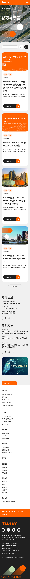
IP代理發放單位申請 (7, 419)
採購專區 (4, 511)
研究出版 (4, 473)
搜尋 (26, 47)
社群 (10, 74)
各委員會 (4, 487)
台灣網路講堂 (5, 447)
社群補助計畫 (5, 450)
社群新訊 (4, 467)
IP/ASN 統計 (5, 424)
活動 (5, 74)
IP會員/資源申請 (6, 416)
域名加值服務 (5, 400)
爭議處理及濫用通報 (7, 405)
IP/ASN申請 (11, 577)
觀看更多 (15, 287)
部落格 (4, 458)
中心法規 (4, 493)
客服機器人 (19, 577)
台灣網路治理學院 (7, 453)
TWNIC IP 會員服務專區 (9, 501)
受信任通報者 (5, 438)
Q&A (3, 408)
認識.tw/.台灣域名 (7, 394)
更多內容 (7, 318)
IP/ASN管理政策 (6, 422)
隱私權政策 (12, 511)
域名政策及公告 (6, 402)
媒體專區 (4, 514)
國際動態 (4, 470)
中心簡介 (4, 482)
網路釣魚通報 (5, 433)
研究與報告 (21, 511)
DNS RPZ (4, 436)
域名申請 (4, 397)
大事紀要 (4, 490)
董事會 (3, 484)
